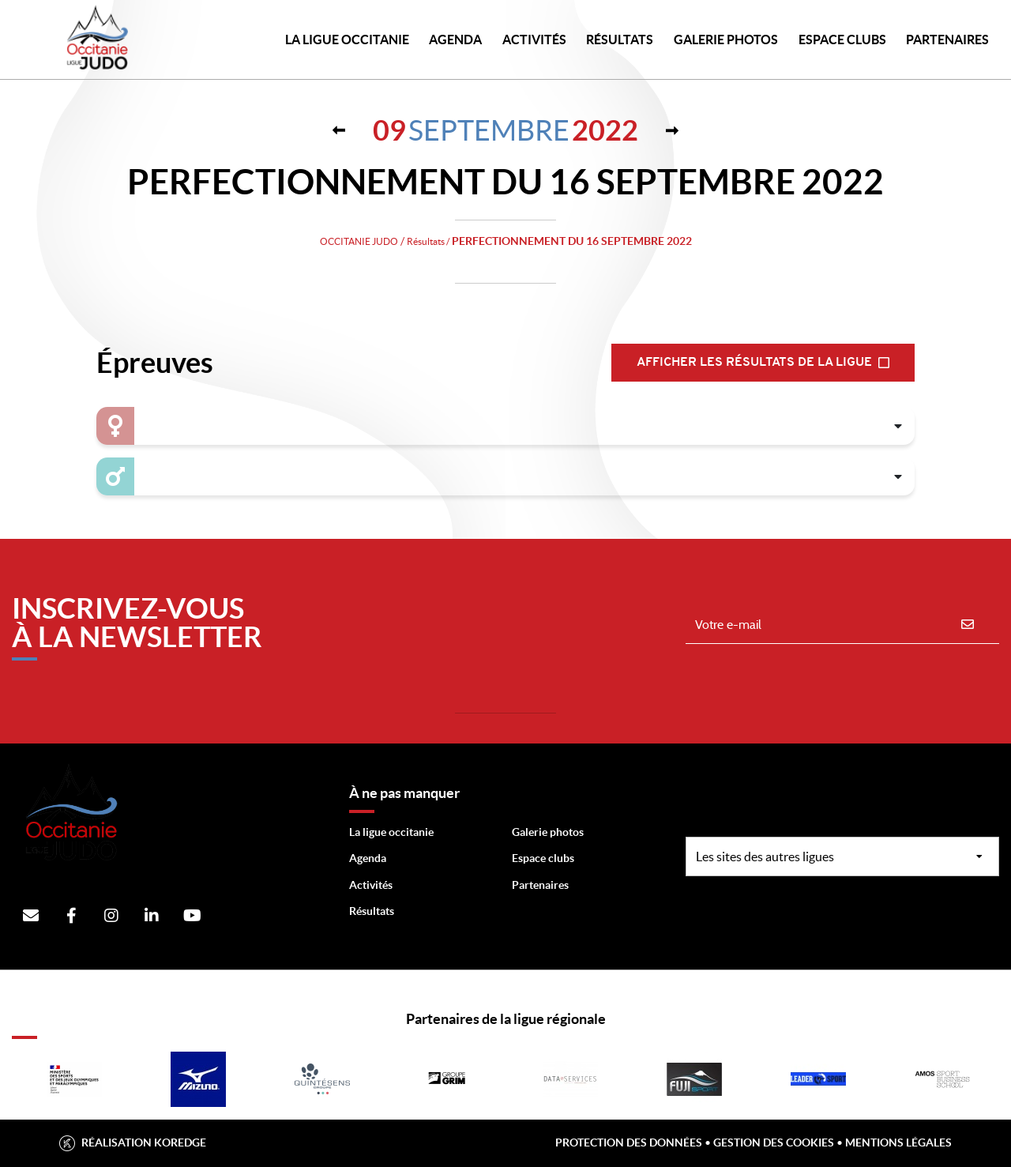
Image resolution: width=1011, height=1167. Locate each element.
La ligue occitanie (391, 832)
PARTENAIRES (947, 39)
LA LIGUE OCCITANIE (347, 39)
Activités (534, 39)
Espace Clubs (842, 39)
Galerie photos (726, 39)
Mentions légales (898, 1142)
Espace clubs (543, 858)
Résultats (619, 39)
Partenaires (540, 885)
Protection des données (628, 1142)
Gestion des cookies (773, 1142)
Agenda (455, 39)
